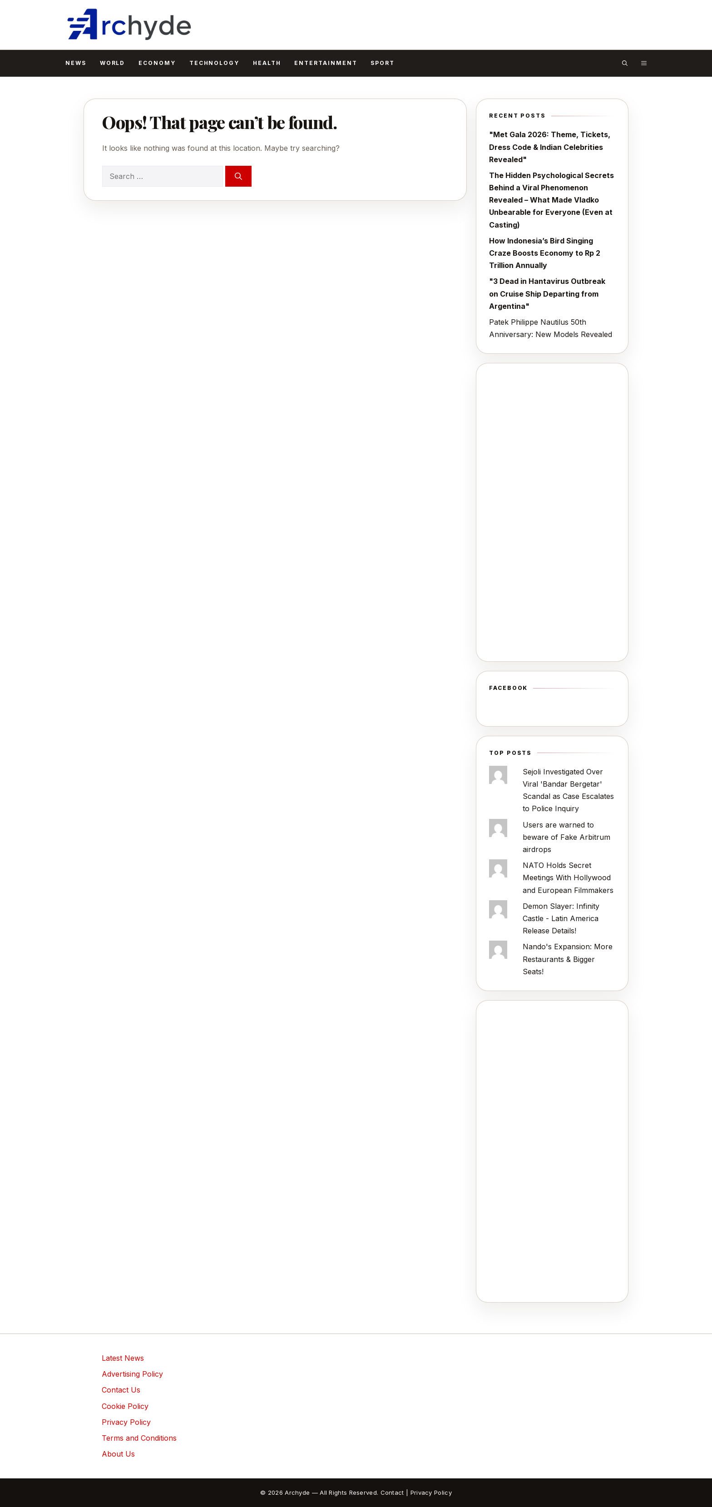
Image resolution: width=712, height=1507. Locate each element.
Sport (383, 62)
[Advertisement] (552, 512)
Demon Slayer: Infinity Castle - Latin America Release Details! (561, 918)
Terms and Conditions (139, 1438)
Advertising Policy (132, 1373)
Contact (392, 1492)
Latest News (123, 1358)
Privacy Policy (126, 1422)
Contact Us (121, 1389)
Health (267, 62)
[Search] (238, 176)
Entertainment (325, 62)
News (75, 62)
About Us (118, 1453)
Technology (214, 62)
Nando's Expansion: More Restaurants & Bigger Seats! (568, 959)
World (112, 62)
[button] (624, 63)
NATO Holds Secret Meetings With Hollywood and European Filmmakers (568, 877)
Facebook (508, 687)
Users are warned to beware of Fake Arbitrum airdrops (566, 837)
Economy (156, 62)
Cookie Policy (125, 1406)
